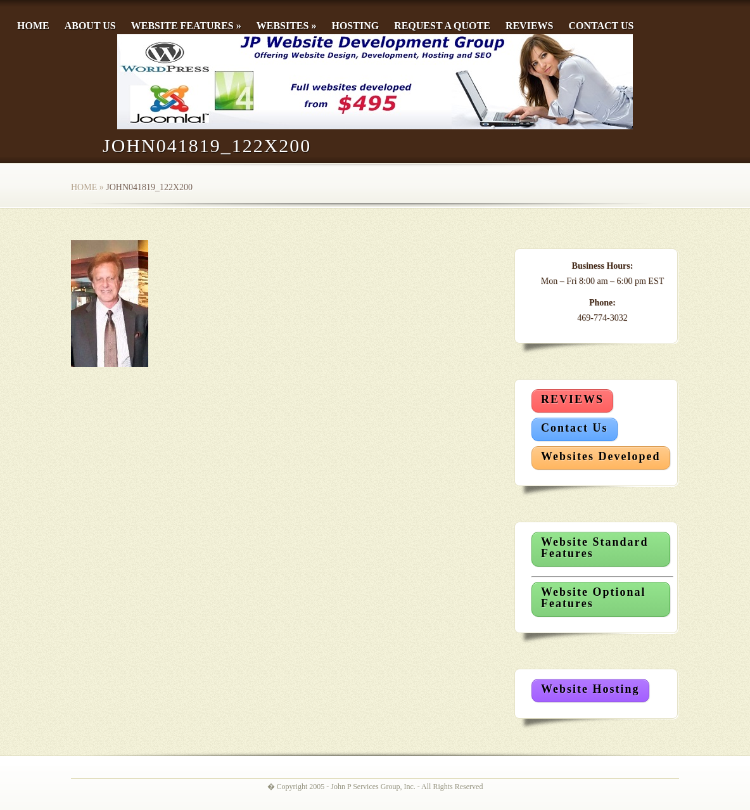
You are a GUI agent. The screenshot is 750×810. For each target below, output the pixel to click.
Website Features (186, 25)
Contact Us (600, 25)
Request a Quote (442, 25)
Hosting (355, 25)
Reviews (529, 25)
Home (33, 25)
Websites (287, 25)
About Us (90, 25)
